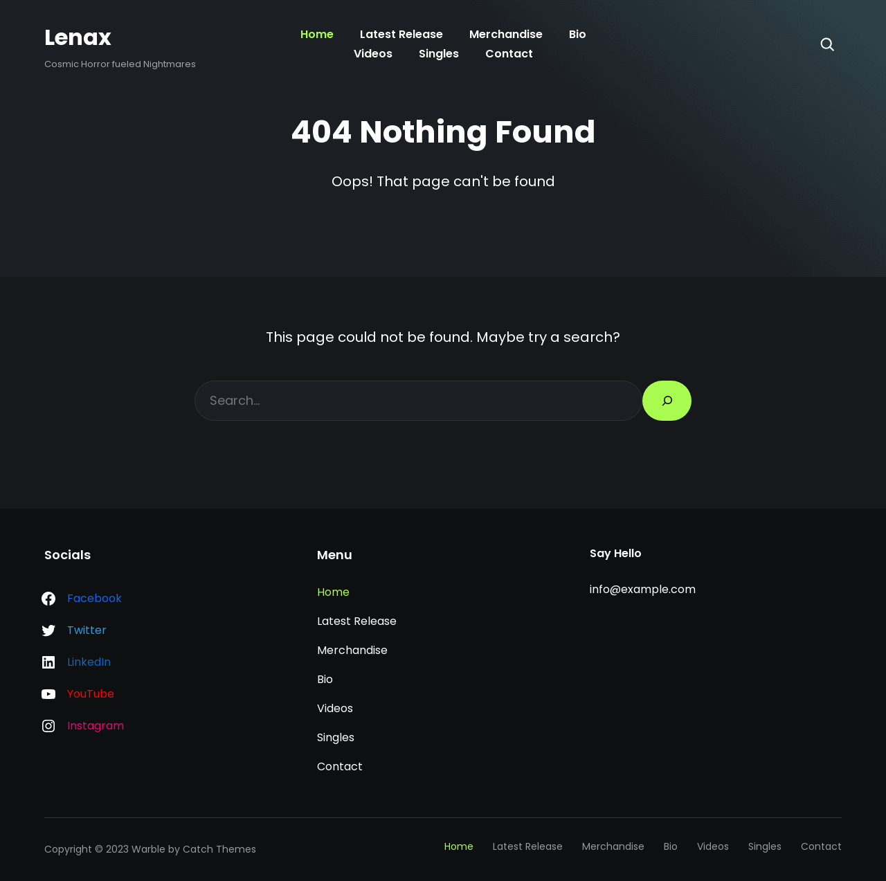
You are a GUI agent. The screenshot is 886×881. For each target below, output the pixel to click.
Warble (148, 849)
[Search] (827, 44)
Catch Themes (219, 849)
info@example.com (643, 589)
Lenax (77, 37)
